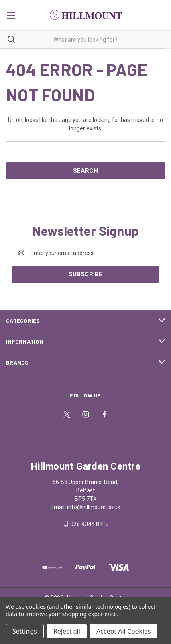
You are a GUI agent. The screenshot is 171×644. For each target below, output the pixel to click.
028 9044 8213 (89, 524)
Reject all (66, 631)
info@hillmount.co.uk (93, 507)
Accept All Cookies (123, 631)
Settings (24, 631)
